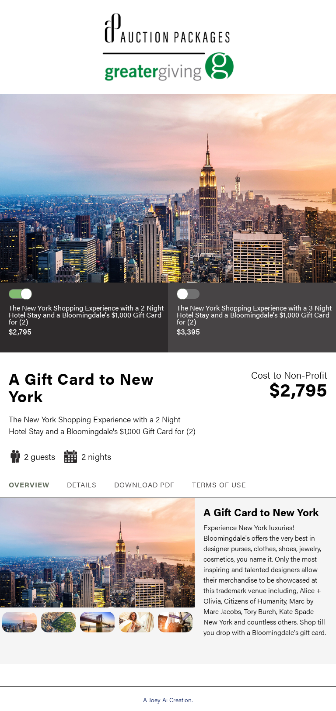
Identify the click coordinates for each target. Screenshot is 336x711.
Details (82, 485)
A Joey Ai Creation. (168, 699)
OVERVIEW (29, 485)
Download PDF (144, 485)
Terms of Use (219, 485)
